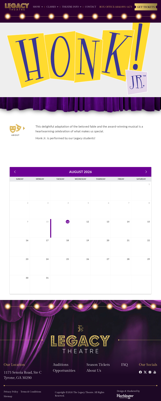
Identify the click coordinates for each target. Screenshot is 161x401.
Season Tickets (98, 363)
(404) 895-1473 (123, 6)
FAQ (124, 363)
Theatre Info (70, 7)
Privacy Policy (11, 390)
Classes (51, 7)
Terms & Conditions (31, 390)
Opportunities (64, 369)
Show (36, 7)
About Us (94, 369)
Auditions (60, 363)
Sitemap (8, 395)
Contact (90, 7)
